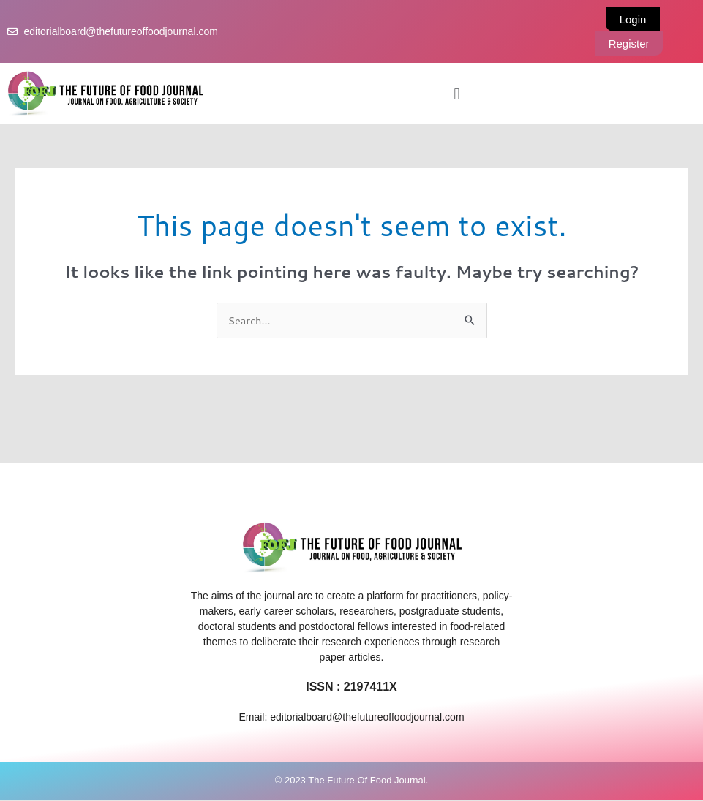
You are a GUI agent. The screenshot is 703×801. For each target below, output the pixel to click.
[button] (456, 93)
